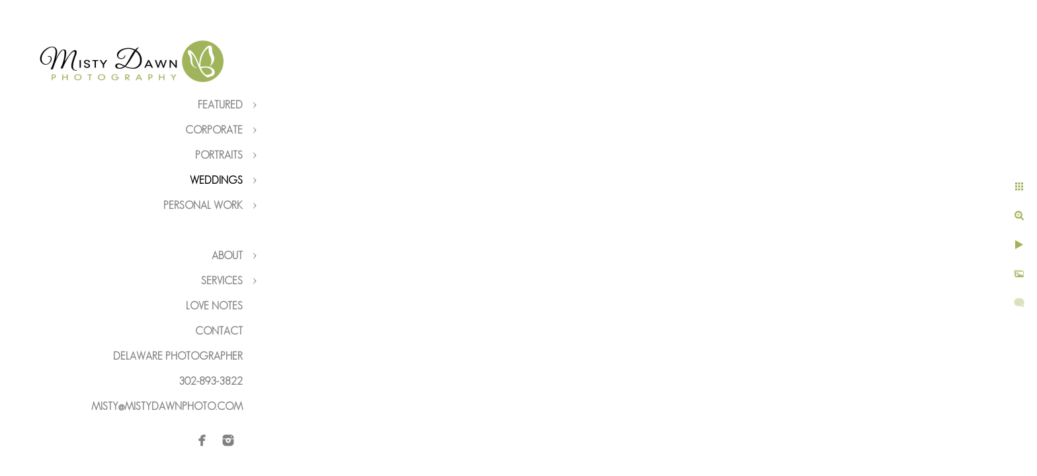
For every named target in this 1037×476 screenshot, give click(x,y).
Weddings (216, 180)
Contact (219, 331)
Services (222, 280)
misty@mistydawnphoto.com (167, 406)
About (227, 255)
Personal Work (203, 205)
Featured (220, 104)
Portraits (219, 155)
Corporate (214, 130)
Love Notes (214, 305)
